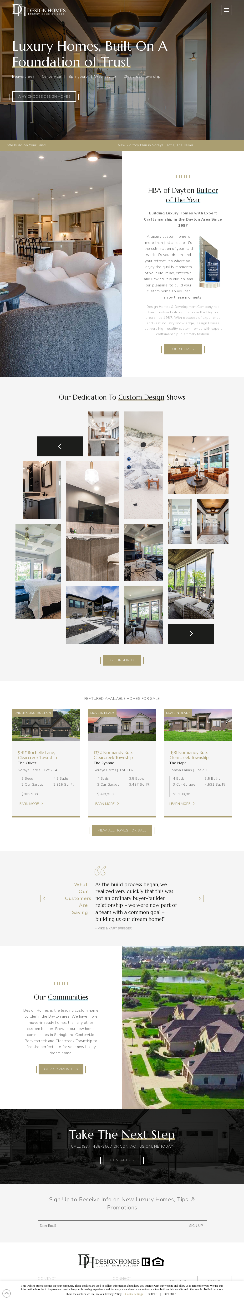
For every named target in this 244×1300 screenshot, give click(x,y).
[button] (227, 10)
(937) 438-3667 (97, 1146)
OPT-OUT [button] (170, 1294)
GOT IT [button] (152, 1294)
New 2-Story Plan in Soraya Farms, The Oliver (109, 145)
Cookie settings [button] (134, 1294)
